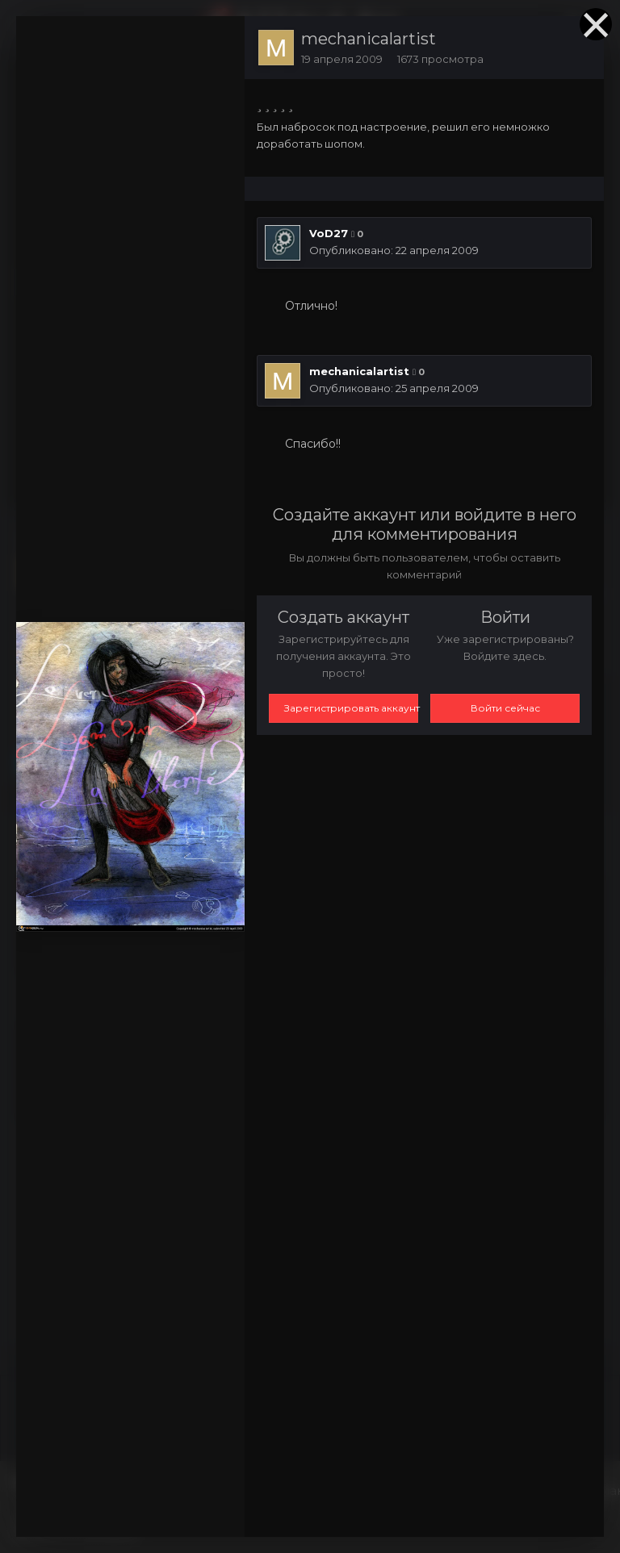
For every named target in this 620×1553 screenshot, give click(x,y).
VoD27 (328, 233)
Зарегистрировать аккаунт (351, 708)
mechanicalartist (368, 38)
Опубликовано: (394, 250)
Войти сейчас (505, 708)
